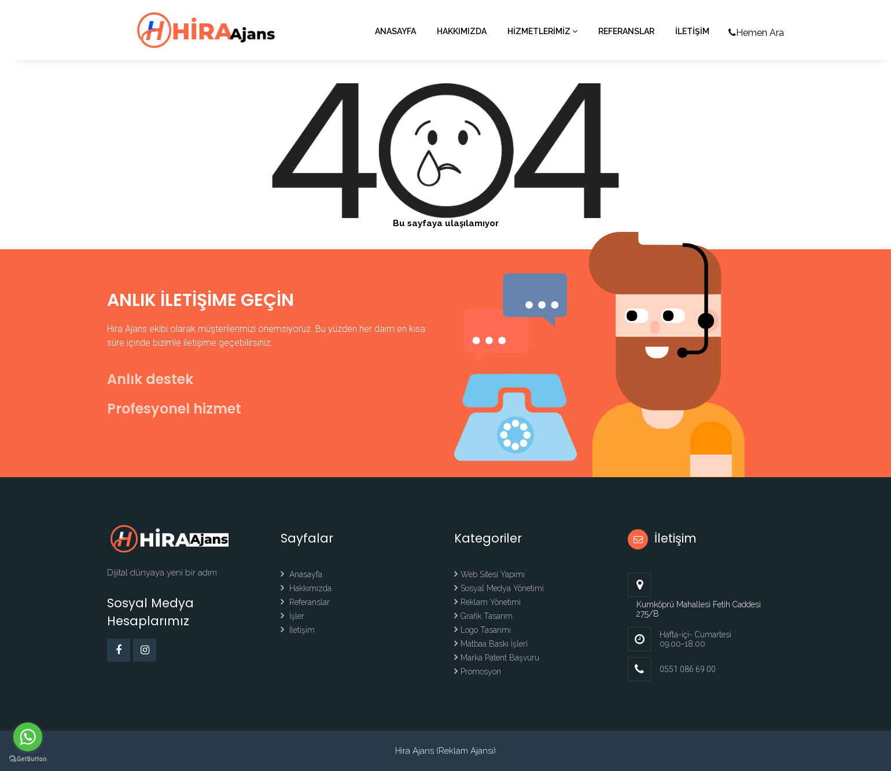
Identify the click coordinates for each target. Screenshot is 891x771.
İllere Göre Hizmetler (322, 643)
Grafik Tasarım (483, 616)
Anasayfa (395, 31)
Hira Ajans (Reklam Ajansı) (445, 751)
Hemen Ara (756, 32)
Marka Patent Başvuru (496, 657)
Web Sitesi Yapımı (489, 574)
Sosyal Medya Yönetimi (499, 588)
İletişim (298, 629)
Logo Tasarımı (482, 629)
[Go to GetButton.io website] (27, 759)
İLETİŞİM (692, 31)
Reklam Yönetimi (487, 602)
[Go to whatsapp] (27, 736)
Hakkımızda (462, 31)
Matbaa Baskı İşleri (491, 643)
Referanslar (626, 31)
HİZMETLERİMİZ (542, 31)
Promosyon (477, 671)
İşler (292, 616)
